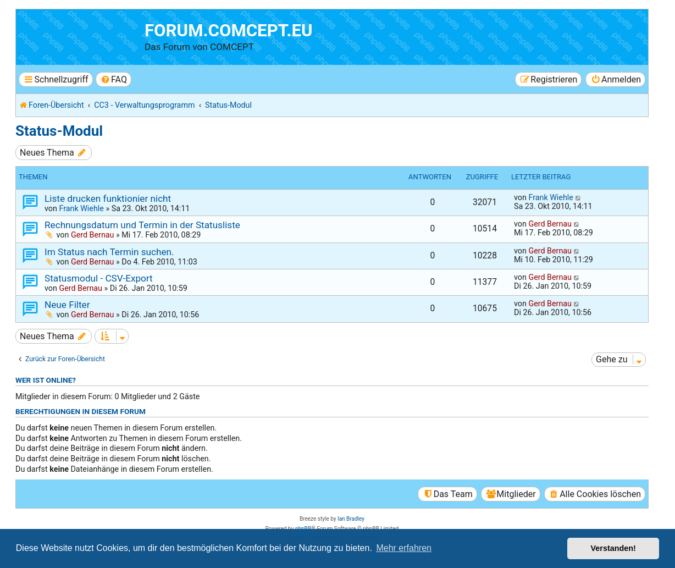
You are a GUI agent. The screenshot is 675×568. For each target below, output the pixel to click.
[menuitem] (113, 79)
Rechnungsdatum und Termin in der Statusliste (142, 224)
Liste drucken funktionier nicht (108, 198)
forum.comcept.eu (229, 30)
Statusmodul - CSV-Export (99, 278)
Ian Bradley (351, 519)
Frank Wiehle (81, 208)
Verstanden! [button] (613, 548)
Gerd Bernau (92, 234)
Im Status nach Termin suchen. (109, 251)
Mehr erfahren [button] (403, 548)
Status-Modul (59, 131)
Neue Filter (67, 304)
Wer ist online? (45, 380)
